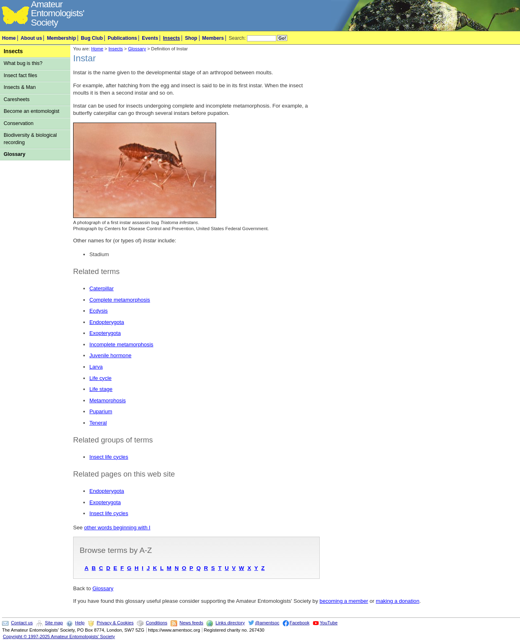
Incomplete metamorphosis (121, 344)
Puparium (100, 411)
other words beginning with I (117, 527)
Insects (171, 38)
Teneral (98, 423)
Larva (96, 367)
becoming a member (344, 601)
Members (213, 38)
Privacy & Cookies (115, 622)
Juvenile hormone (110, 355)
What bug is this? (23, 63)
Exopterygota (105, 333)
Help (79, 622)
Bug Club (92, 38)
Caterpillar (101, 288)
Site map (54, 622)
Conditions (156, 622)
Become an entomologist (31, 111)
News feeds (191, 622)
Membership (61, 38)
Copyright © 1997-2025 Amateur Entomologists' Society (59, 636)
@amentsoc (267, 622)
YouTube (329, 622)
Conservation (18, 123)
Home (9, 38)
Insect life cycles (108, 457)
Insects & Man (20, 87)
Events (150, 38)
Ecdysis (98, 311)
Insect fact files (20, 75)
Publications (122, 38)
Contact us (21, 622)
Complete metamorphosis (119, 300)
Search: (237, 38)
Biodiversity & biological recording (30, 138)
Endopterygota (106, 322)
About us (31, 38)
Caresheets (17, 99)
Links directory (230, 622)
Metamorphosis (107, 400)
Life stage (101, 389)
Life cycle (100, 378)
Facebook (300, 622)
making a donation (397, 601)
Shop (191, 38)
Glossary (14, 154)
